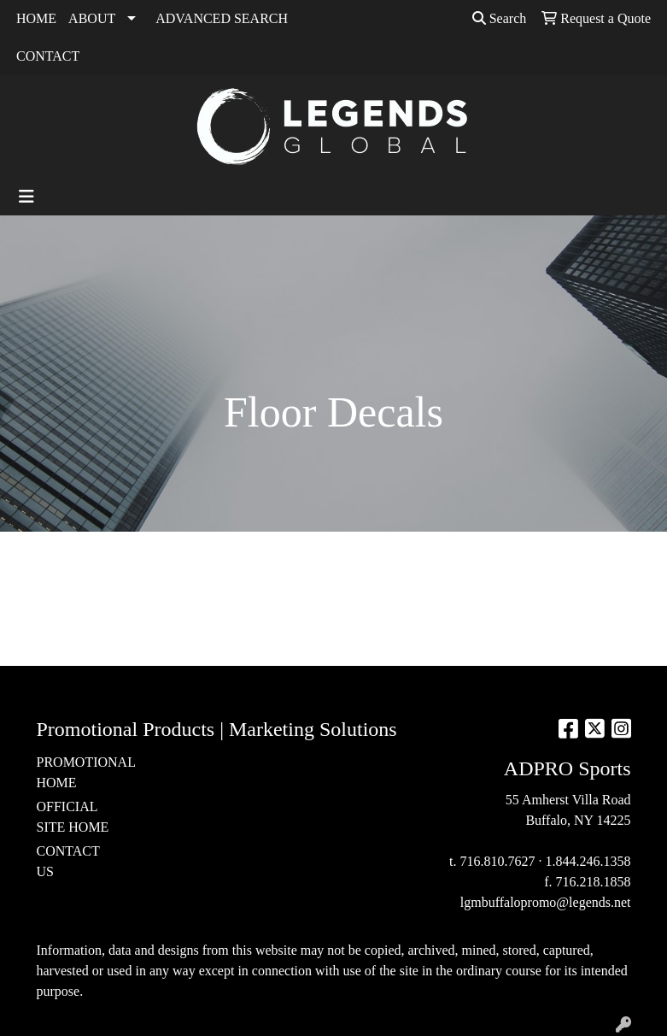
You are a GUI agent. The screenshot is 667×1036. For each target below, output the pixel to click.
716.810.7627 (497, 861)
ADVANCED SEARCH (221, 18)
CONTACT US (68, 861)
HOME (36, 18)
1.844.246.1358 (588, 861)
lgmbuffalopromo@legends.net (545, 902)
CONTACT (47, 56)
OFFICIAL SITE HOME (73, 816)
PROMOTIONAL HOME (78, 772)
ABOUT (91, 18)
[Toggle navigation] (26, 197)
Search (499, 18)
